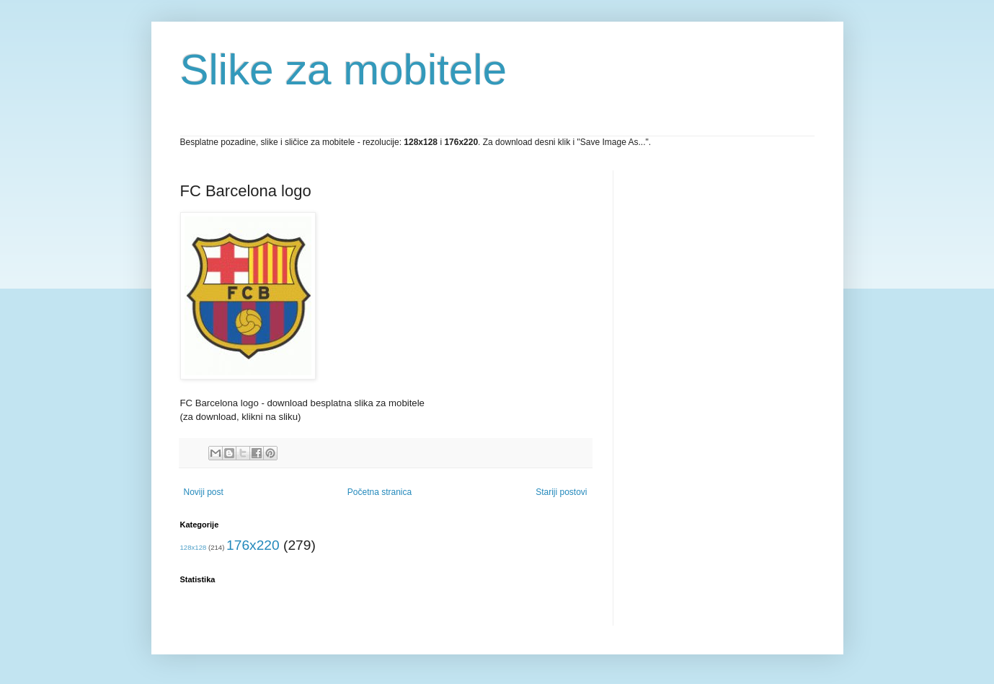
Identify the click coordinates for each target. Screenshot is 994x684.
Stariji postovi (561, 492)
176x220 (253, 545)
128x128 (193, 547)
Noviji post (203, 492)
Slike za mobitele (343, 69)
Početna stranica (379, 492)
